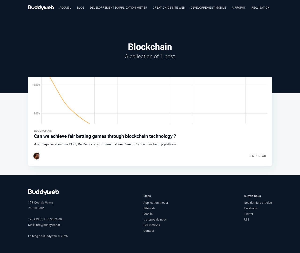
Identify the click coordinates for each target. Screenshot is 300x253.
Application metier (155, 202)
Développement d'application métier (118, 7)
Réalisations (261, 7)
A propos (239, 7)
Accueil (65, 7)
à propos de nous (155, 219)
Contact (148, 230)
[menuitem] (65, 7)
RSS (246, 219)
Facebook (250, 208)
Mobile (148, 214)
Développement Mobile (208, 7)
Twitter (248, 214)
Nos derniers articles (258, 202)
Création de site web (169, 7)
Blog (80, 7)
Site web (149, 208)
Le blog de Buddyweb (42, 236)
